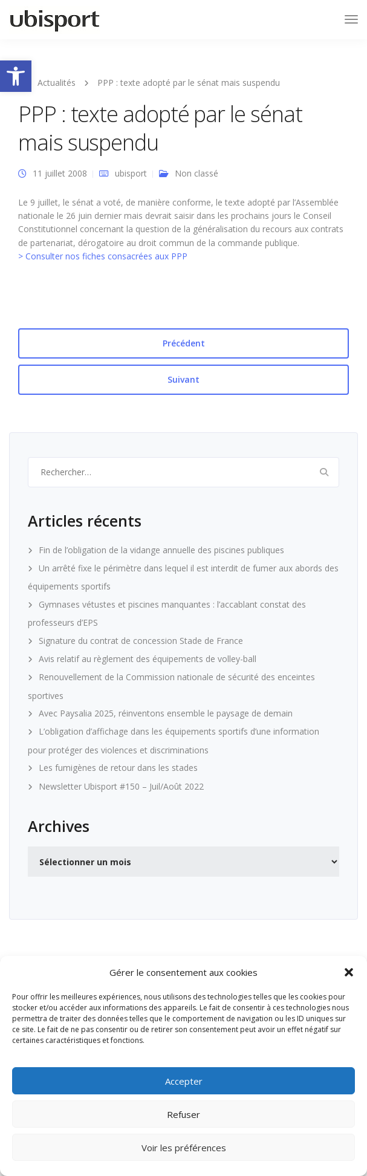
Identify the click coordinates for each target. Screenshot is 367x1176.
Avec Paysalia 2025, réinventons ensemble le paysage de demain (166, 713)
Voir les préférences (183, 1148)
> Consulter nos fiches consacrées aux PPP (102, 256)
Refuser (183, 1114)
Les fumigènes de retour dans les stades (118, 767)
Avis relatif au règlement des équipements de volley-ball (147, 658)
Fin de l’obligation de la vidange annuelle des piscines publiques (161, 550)
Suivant (183, 379)
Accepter (184, 1081)
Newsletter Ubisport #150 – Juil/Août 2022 (121, 786)
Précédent (184, 343)
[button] (15, 76)
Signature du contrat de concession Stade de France (141, 640)
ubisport (131, 173)
